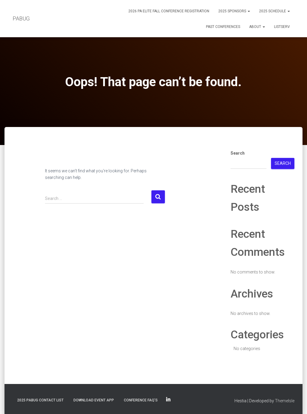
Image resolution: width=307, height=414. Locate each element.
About (257, 27)
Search (238, 153)
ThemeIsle (284, 400)
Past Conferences (223, 27)
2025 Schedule (274, 11)
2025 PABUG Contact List (40, 400)
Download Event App (93, 400)
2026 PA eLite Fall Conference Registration (168, 11)
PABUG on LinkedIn (168, 400)
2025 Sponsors (234, 11)
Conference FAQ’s (141, 400)
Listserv (282, 27)
